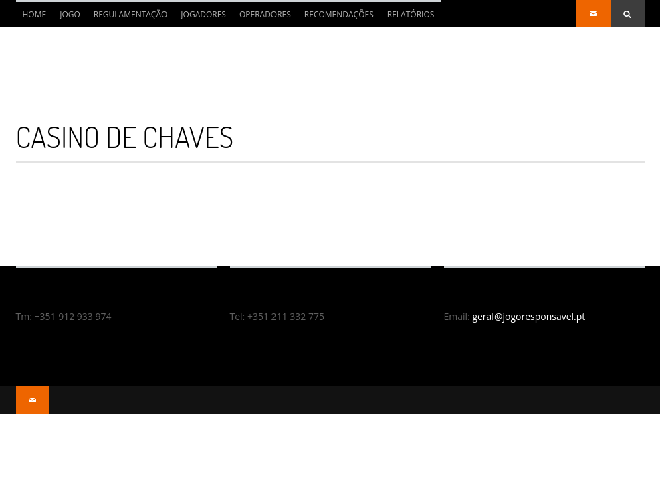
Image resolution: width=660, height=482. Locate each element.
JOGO (70, 14)
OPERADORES (265, 14)
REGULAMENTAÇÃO (131, 14)
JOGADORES (203, 14)
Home (31, 18)
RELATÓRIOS (411, 14)
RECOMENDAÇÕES (339, 14)
